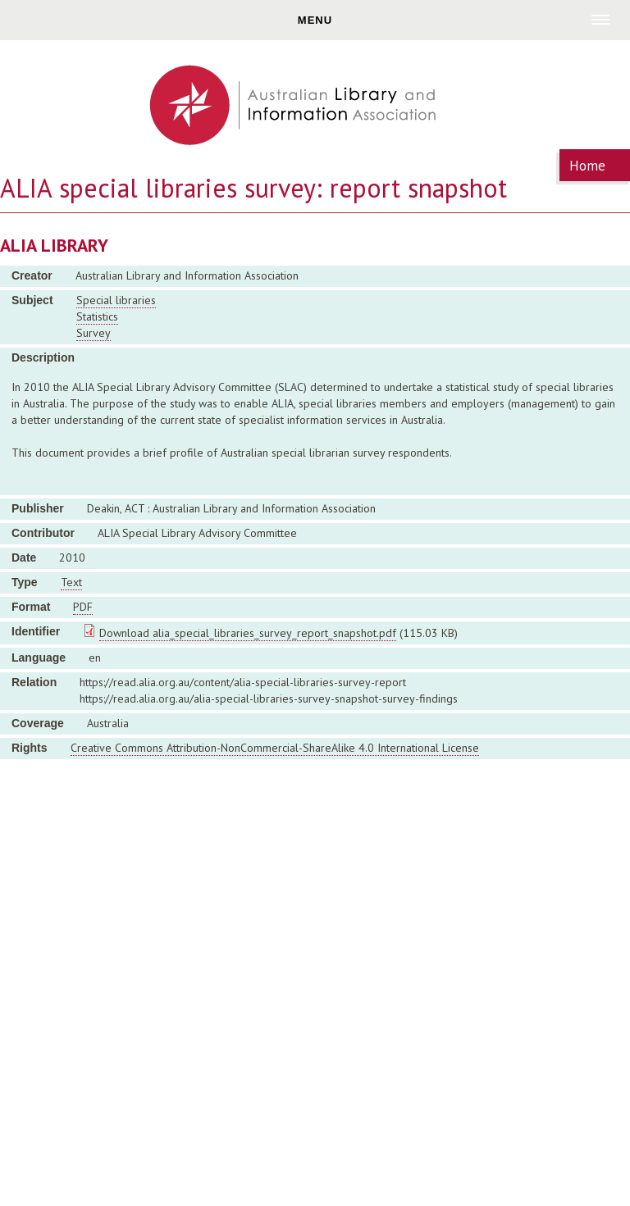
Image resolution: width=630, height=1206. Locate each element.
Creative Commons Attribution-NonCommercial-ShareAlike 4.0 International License (275, 747)
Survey (93, 332)
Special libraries (116, 300)
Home (587, 166)
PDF (83, 606)
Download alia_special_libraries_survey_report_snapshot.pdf (247, 633)
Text (71, 582)
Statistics (97, 316)
